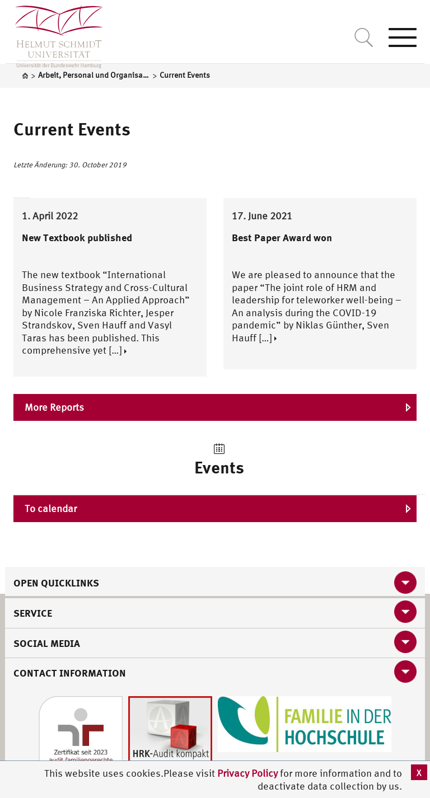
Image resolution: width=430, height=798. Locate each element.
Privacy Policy (248, 773)
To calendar (51, 508)
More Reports (54, 407)
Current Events (71, 128)
